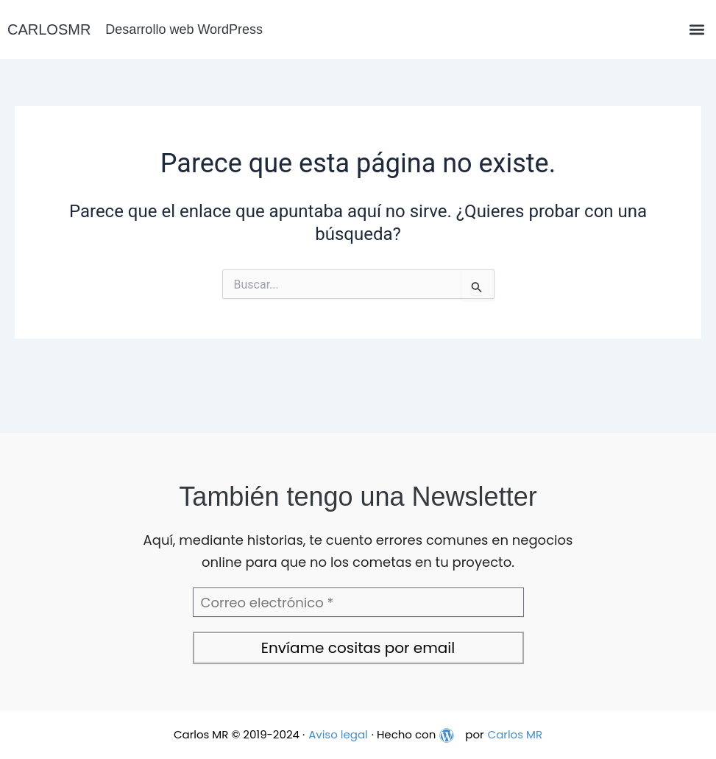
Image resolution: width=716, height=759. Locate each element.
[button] (696, 30)
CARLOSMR (49, 29)
